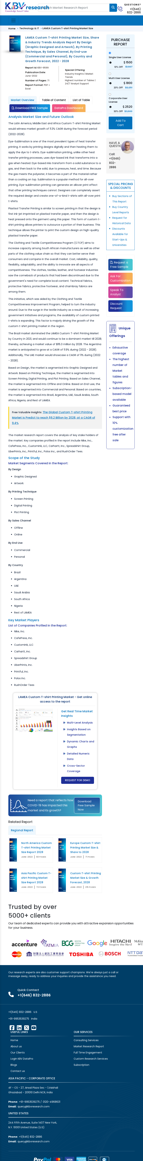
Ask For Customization (120, 278)
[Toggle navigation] (13, 20)
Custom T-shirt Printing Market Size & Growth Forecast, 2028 (85, 877)
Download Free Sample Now (86, 805)
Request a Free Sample (119, 264)
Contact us (18, 1071)
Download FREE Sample (30, 108)
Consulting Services (86, 1040)
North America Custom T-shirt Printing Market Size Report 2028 (36, 847)
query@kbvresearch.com (34, 1106)
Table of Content (54, 100)
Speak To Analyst (116, 292)
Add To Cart (121, 123)
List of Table (81, 100)
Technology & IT (29, 28)
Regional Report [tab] (22, 830)
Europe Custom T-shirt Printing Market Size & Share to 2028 (85, 847)
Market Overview (22, 100)
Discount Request (116, 306)
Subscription (81, 1065)
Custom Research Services (91, 1058)
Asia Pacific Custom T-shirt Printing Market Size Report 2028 (36, 877)
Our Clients (18, 1052)
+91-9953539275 (18, 1018)
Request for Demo (77, 780)
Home (11, 28)
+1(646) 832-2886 (134, 10)
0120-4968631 (51, 1102)
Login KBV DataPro (22, 1058)
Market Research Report (89, 1046)
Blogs (14, 1065)
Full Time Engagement (88, 1052)
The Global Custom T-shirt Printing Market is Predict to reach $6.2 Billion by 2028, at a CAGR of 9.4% (53, 417)
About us (16, 1046)
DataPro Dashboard (68, 108)
